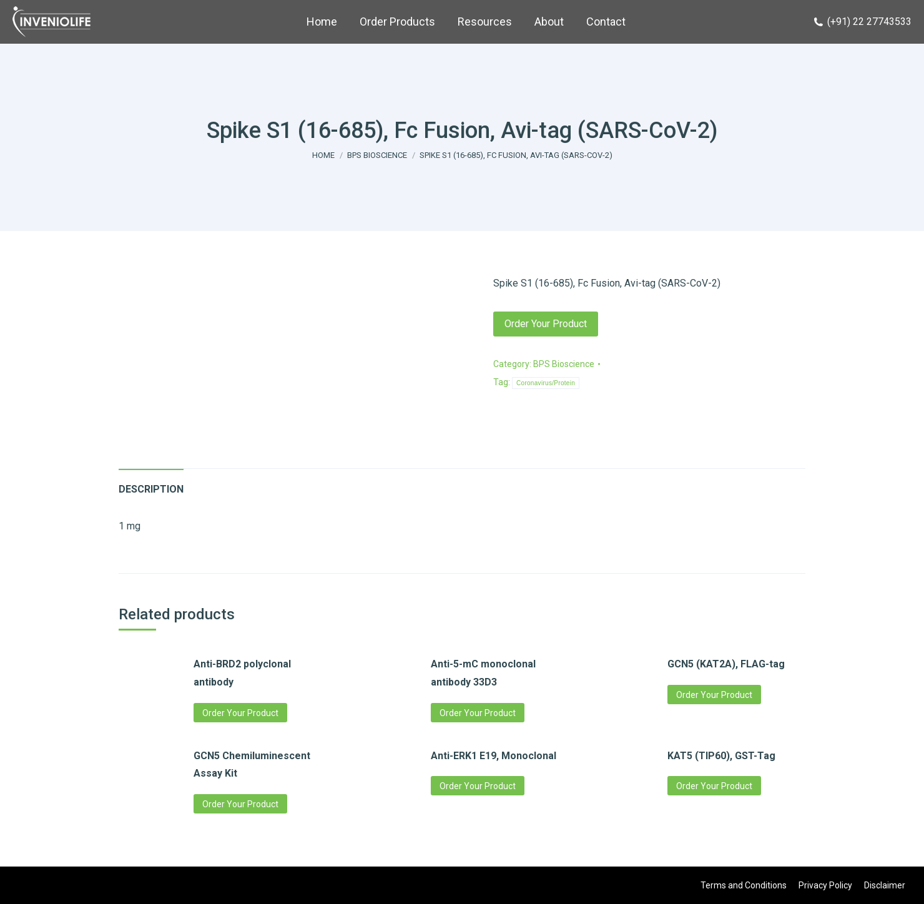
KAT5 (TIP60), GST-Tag (721, 756)
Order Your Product (545, 324)
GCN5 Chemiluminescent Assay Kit (252, 765)
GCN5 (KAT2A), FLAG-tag (726, 664)
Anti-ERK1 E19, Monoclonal (493, 756)
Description (151, 489)
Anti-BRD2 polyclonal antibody (242, 673)
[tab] (151, 483)
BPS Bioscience (563, 364)
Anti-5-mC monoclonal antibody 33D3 (483, 673)
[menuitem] (322, 21)
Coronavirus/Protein (545, 383)
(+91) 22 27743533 (862, 21)
